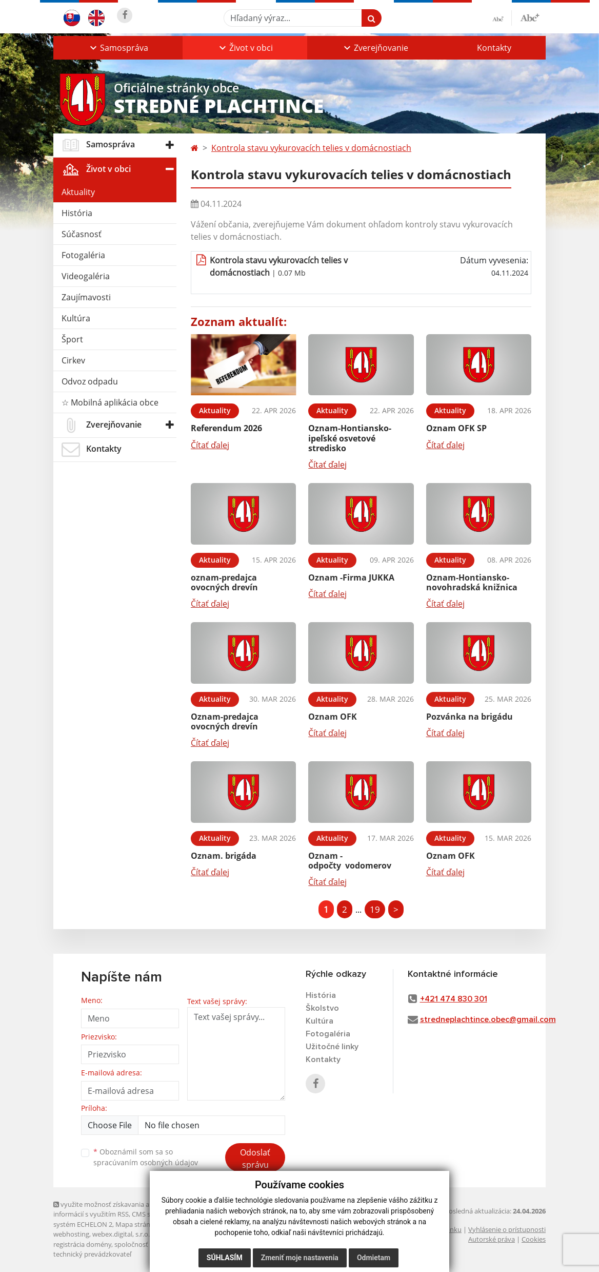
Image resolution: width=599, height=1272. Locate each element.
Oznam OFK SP (456, 428)
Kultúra (76, 318)
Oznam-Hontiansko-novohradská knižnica (471, 582)
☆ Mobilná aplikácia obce (110, 402)
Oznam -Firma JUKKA (351, 577)
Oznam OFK (332, 716)
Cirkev (73, 360)
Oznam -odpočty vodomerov (349, 860)
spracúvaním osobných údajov (145, 1162)
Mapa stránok (136, 1224)
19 (375, 909)
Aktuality (78, 192)
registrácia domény (82, 1244)
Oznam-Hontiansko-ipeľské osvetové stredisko (349, 437)
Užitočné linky (332, 1047)
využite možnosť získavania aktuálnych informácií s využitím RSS (116, 1209)
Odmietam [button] (373, 1258)
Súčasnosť (82, 234)
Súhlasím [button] (225, 1258)
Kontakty (494, 47)
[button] (118, 48)
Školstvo (322, 1008)
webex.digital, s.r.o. (121, 1234)
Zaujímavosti (86, 297)
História (77, 213)
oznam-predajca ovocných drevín (224, 582)
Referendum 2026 (226, 428)
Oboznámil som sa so (145, 1157)
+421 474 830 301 (453, 999)
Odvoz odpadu (90, 381)
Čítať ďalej (210, 445)
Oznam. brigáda (223, 855)
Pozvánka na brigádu (469, 716)
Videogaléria (86, 276)
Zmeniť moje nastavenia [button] (299, 1258)
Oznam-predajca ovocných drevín (224, 721)
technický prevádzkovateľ (92, 1254)
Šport (72, 339)
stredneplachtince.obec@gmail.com (488, 1019)
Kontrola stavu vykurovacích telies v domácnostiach (311, 147)
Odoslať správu (255, 1158)
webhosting (71, 1234)
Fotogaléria (83, 255)
